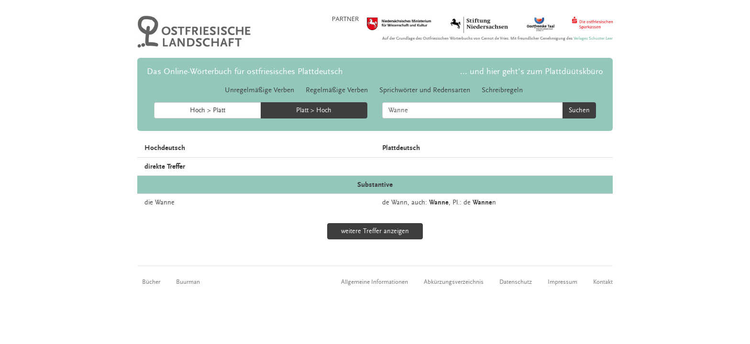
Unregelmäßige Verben (259, 90)
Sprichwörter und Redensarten (424, 90)
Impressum (562, 282)
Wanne (165, 202)
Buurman (188, 282)
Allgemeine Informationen (374, 282)
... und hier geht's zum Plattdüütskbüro (531, 71)
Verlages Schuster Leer (593, 38)
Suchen (579, 110)
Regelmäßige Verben (337, 90)
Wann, (400, 202)
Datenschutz (515, 282)
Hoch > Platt (207, 110)
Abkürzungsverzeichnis (454, 282)
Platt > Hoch (313, 110)
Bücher (151, 282)
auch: (419, 202)
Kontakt (603, 282)
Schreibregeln (502, 90)
